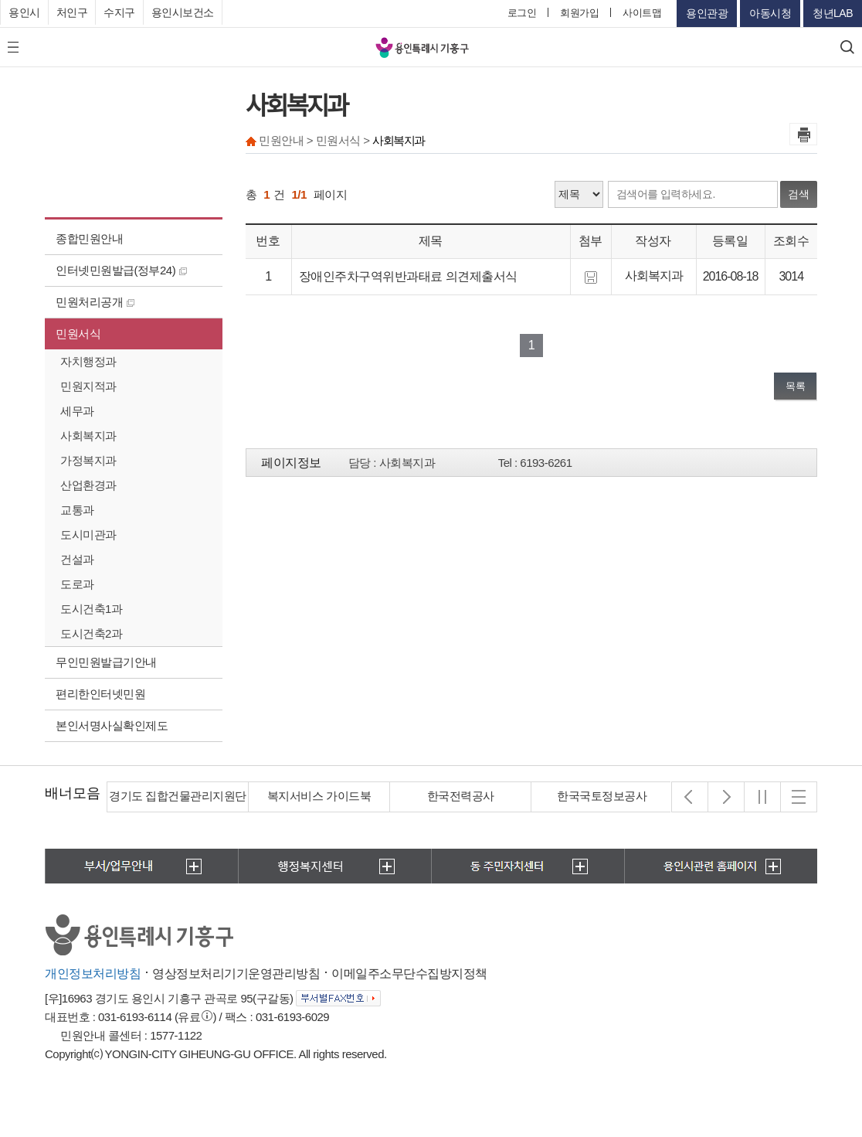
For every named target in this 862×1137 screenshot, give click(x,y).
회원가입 (579, 13)
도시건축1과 (91, 608)
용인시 (24, 12)
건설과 (77, 559)
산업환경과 (88, 485)
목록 (795, 386)
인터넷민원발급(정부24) (121, 270)
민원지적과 (88, 386)
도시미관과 (88, 534)
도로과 (77, 584)
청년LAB (833, 13)
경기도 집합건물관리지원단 (177, 795)
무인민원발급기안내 (106, 662)
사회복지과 (88, 435)
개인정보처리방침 (93, 973)
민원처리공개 (95, 301)
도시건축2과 (91, 633)
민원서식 (78, 333)
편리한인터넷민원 (100, 693)
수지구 (119, 12)
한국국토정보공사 (601, 795)
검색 (798, 194)
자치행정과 (88, 361)
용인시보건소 (182, 12)
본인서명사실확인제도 (112, 725)
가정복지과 (88, 460)
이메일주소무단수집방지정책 (409, 973)
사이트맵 (642, 13)
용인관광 (707, 13)
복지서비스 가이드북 (319, 795)
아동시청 (770, 13)
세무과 (77, 410)
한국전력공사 (460, 795)
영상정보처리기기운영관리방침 (236, 973)
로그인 (522, 13)
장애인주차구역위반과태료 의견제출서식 (408, 276)
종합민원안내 (89, 238)
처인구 (72, 12)
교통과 (77, 509)
